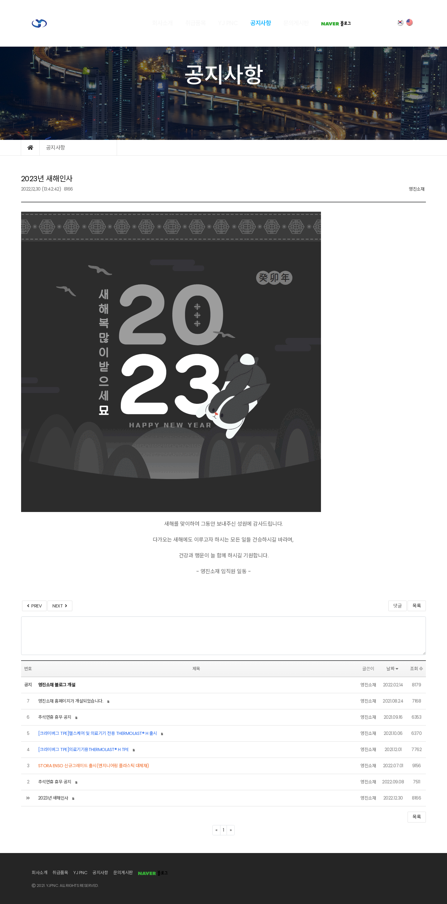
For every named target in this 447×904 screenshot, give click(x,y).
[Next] (231, 830)
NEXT (59, 605)
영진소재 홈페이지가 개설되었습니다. (70, 701)
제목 (196, 669)
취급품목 (195, 23)
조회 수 (416, 669)
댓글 (397, 605)
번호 (28, 669)
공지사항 (260, 23)
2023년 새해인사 (53, 798)
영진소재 (416, 189)
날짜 (393, 669)
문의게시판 (296, 23)
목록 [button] (417, 817)
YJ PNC (228, 23)
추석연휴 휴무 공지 (54, 717)
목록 (417, 605)
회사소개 (162, 23)
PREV (34, 605)
